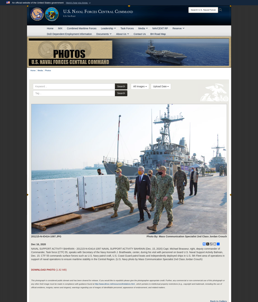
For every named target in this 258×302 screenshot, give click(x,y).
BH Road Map (158, 34)
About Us (122, 34)
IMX (60, 28)
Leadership (108, 28)
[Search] (203, 10)
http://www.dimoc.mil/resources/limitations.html (115, 284)
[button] (78, 3)
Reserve (179, 28)
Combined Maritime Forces (81, 28)
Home (50, 28)
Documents (104, 34)
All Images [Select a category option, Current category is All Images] (140, 86)
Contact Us (140, 34)
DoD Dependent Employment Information (69, 34)
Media (143, 28)
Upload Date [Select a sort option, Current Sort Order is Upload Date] (161, 86)
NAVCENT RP (160, 28)
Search (121, 86)
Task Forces (127, 28)
